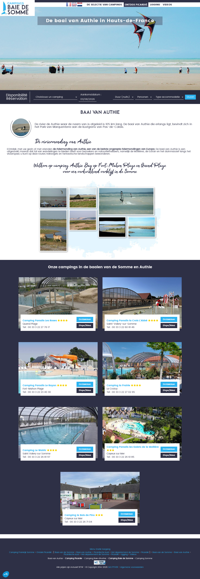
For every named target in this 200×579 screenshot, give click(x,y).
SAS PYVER (113, 567)
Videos (133, 554)
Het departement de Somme (125, 552)
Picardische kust (101, 552)
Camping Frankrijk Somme (21, 552)
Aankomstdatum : (91, 94)
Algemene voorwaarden (132, 567)
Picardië (145, 552)
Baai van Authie (84, 552)
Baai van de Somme (64, 552)
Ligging (124, 554)
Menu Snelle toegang (100, 549)
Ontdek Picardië (44, 552)
